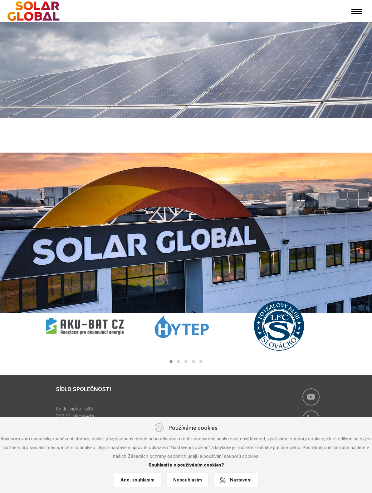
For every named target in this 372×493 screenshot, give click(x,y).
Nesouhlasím (187, 480)
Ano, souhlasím (137, 480)
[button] (171, 361)
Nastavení (241, 480)
